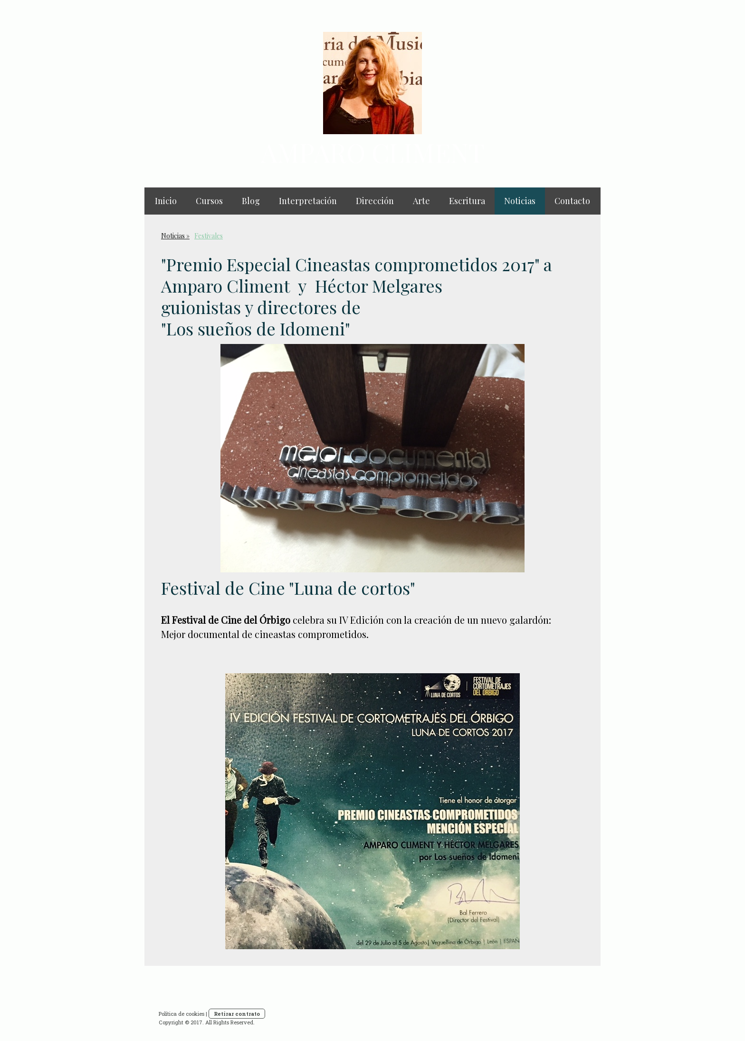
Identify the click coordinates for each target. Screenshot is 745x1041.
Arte (421, 200)
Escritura (467, 200)
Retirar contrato (237, 1013)
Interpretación (308, 200)
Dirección (375, 200)
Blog (251, 200)
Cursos (209, 200)
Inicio (166, 200)
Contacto (572, 200)
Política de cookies (181, 1013)
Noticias (519, 200)
